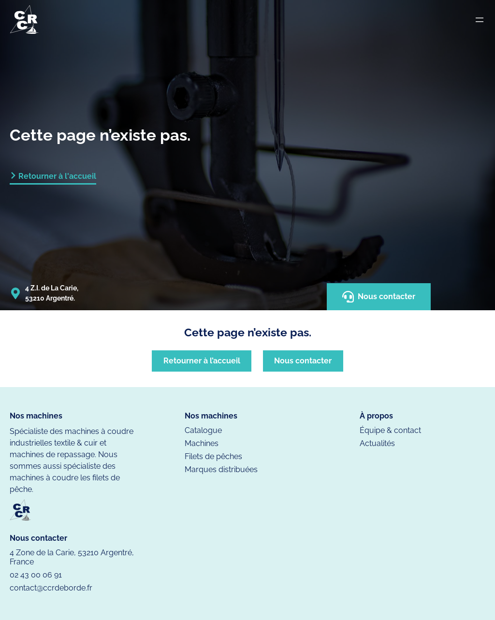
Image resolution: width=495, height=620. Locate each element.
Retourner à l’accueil (201, 360)
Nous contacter (378, 297)
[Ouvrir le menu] (479, 20)
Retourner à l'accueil (57, 176)
